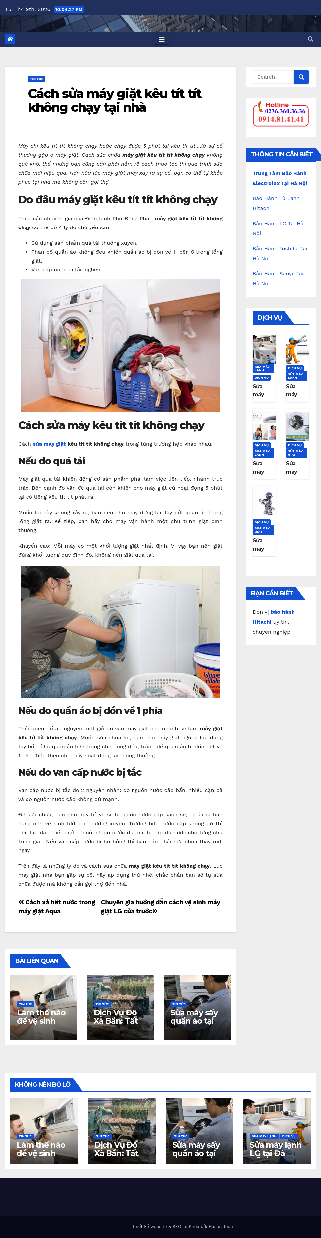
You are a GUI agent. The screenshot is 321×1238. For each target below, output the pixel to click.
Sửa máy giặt (295, 452)
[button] (310, 39)
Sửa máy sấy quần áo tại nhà (194, 1021)
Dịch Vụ (262, 377)
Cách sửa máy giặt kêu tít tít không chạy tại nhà (114, 100)
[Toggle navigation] (161, 39)
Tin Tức (36, 79)
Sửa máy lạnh (262, 368)
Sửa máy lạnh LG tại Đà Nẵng (276, 1153)
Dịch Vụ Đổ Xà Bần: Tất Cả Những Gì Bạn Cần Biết (118, 1025)
